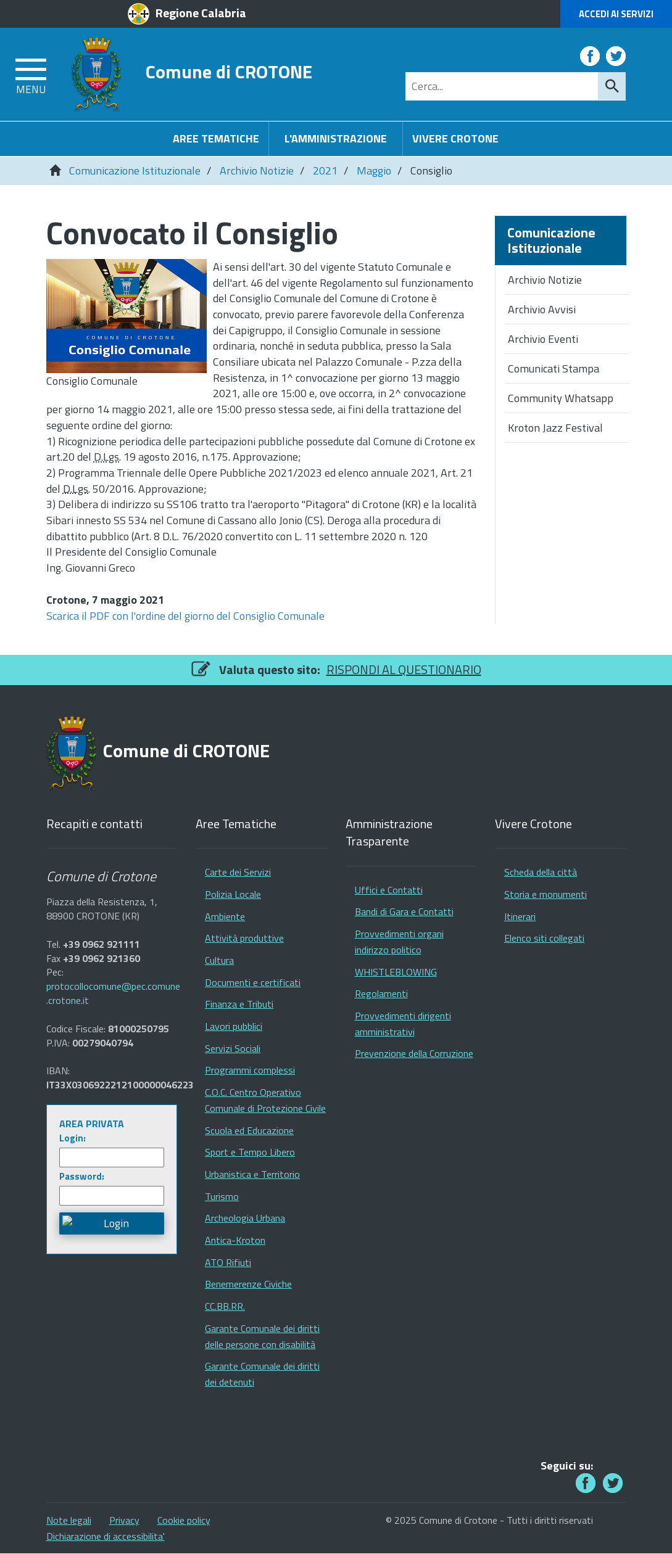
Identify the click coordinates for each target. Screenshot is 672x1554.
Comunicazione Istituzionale (135, 170)
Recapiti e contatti (94, 824)
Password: (81, 1176)
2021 (325, 170)
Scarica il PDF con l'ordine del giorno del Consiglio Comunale (185, 615)
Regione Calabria (201, 12)
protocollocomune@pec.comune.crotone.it (113, 993)
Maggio (374, 170)
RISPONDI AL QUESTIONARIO (403, 669)
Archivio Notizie (257, 170)
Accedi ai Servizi (616, 14)
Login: (72, 1138)
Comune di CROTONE (229, 71)
